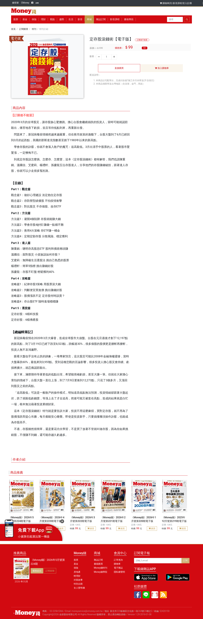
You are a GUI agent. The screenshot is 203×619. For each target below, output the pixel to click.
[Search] (175, 19)
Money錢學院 (100, 572)
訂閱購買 (23, 29)
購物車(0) (166, 3)
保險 (34, 19)
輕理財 (77, 576)
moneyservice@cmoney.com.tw (87, 611)
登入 (185, 3)
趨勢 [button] (61, 19)
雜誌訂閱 (101, 19)
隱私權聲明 (119, 572)
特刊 (34, 29)
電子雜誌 (118, 568)
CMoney (25, 2)
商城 (89, 19)
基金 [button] (25, 19)
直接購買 (119, 68)
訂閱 (185, 560)
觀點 (52, 19)
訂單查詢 (118, 560)
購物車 (117, 564)
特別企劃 (78, 584)
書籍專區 (129, 19)
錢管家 (15, 2)
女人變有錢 (79, 587)
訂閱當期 (50, 571)
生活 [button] (71, 19)
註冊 (189, 3)
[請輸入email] (158, 560)
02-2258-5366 (56, 611)
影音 (80, 19)
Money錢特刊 (100, 568)
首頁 (13, 29)
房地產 (77, 572)
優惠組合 (37, 571)
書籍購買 (98, 564)
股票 (15, 19)
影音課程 (177, 3)
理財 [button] (43, 19)
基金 (76, 564)
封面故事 (78, 580)
